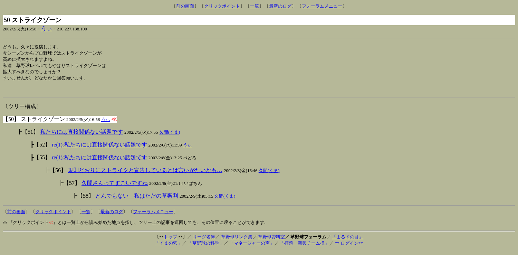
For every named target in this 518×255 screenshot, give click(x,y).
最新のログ (280, 6)
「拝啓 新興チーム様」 (304, 247)
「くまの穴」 (168, 247)
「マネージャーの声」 (251, 247)
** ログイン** (349, 247)
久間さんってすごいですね (114, 187)
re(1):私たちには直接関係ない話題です (99, 149)
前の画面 (185, 6)
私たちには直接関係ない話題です (81, 136)
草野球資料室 (271, 241)
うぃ (46, 28)
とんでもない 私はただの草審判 (136, 200)
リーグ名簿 (204, 241)
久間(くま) (169, 136)
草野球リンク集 (236, 241)
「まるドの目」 (347, 241)
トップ (170, 241)
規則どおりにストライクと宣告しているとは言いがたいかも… (145, 174)
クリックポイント (222, 6)
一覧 (254, 6)
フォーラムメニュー (322, 6)
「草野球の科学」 (206, 247)
